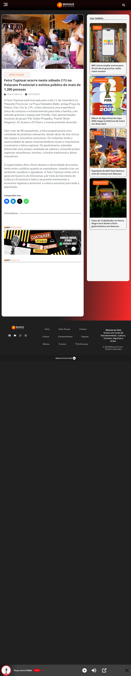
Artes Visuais (16, 74)
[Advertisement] (49, 285)
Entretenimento (65, 336)
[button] (123, 5)
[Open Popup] (104, 670)
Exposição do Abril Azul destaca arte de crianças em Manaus (106, 171)
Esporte (85, 336)
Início (47, 329)
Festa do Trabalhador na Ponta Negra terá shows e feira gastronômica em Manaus (106, 222)
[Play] (84, 670)
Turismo (62, 344)
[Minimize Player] (125, 670)
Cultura (45, 336)
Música (46, 344)
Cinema (82, 329)
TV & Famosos (81, 344)
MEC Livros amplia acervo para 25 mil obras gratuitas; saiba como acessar (107, 68)
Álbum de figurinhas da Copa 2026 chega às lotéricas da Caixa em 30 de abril (108, 120)
